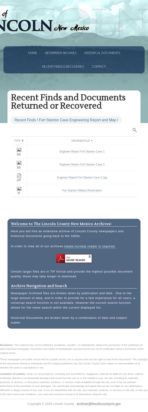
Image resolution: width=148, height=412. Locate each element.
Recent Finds (25, 120)
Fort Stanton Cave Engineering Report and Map (77, 120)
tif (19, 191)
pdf (19, 178)
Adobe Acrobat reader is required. (90, 246)
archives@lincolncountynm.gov (99, 404)
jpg (19, 152)
